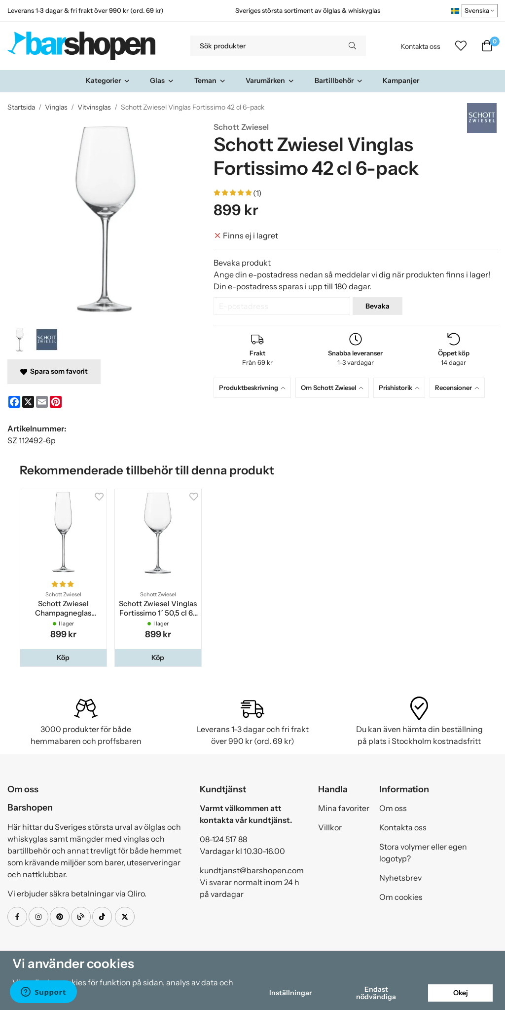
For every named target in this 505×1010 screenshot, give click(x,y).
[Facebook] (14, 402)
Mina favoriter (343, 808)
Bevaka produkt (242, 263)
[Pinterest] (56, 402)
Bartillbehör (339, 80)
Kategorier (108, 80)
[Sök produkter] (264, 46)
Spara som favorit (54, 371)
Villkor (330, 827)
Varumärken (270, 80)
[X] (28, 402)
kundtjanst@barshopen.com (252, 870)
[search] (352, 46)
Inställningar (290, 992)
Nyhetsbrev (400, 878)
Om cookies (401, 897)
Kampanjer (401, 80)
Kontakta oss (420, 46)
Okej (460, 992)
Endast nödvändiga (376, 993)
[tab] (254, 387)
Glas (162, 80)
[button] (63, 657)
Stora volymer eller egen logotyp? (423, 852)
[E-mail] (42, 402)
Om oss (393, 808)
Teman (210, 80)
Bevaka (377, 306)
